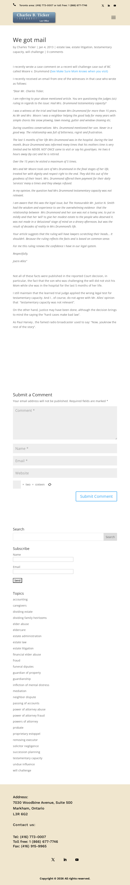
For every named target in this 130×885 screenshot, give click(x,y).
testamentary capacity (27, 758)
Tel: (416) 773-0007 (29, 837)
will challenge (34, 52)
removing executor (25, 740)
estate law (63, 47)
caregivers (20, 605)
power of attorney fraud (29, 715)
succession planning (26, 752)
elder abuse (21, 624)
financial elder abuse (27, 654)
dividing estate (23, 612)
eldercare (19, 630)
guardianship (22, 679)
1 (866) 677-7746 (77, 5)
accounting (20, 599)
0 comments (55, 52)
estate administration (27, 636)
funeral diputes (23, 666)
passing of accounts (26, 703)
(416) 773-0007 (44, 5)
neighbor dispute (24, 697)
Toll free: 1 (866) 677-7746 (35, 841)
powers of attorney (25, 721)
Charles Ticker (26, 47)
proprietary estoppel (26, 734)
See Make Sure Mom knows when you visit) (79, 71)
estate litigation (82, 47)
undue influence (24, 764)
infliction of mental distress (31, 685)
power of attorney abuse (29, 709)
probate (18, 727)
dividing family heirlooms (30, 618)
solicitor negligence (26, 746)
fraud (16, 660)
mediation (19, 691)
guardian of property (27, 673)
